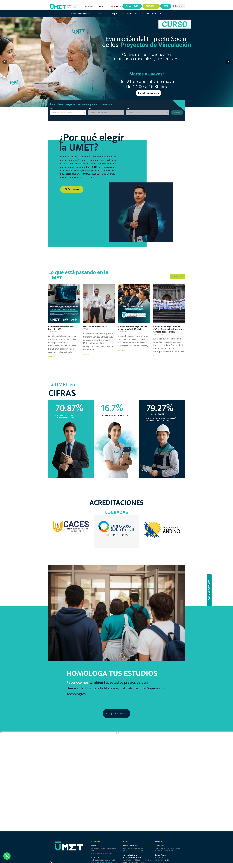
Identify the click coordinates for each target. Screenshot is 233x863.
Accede (177, 112)
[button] (90, 6)
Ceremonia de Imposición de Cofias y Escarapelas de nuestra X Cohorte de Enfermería (168, 329)
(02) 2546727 (127, 840)
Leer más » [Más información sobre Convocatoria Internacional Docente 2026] (51, 356)
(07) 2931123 (159, 833)
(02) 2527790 (138, 823)
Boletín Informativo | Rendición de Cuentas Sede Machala (132, 328)
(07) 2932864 (169, 823)
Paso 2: (90, 108)
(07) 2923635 (159, 823)
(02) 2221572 (127, 823)
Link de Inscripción (148, 93)
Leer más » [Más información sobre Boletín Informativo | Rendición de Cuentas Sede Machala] (121, 350)
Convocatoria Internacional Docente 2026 (61, 328)
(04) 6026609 (107, 826)
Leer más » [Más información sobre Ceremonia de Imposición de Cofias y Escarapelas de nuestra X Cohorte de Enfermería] (156, 356)
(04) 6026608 (96, 835)
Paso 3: (128, 108)
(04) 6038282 (96, 826)
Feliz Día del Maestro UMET (96, 327)
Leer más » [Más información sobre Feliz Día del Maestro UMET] (86, 354)
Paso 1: (52, 108)
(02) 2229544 (138, 840)
